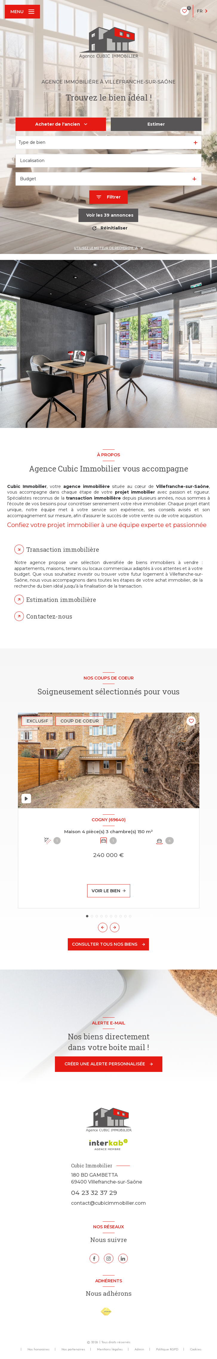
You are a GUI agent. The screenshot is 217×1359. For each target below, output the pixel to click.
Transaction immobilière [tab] (62, 549)
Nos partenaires (73, 1349)
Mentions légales (110, 1349)
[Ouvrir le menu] (22, 12)
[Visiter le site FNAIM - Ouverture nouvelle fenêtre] (106, 1312)
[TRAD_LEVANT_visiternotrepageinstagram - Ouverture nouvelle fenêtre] (108, 1258)
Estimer (156, 124)
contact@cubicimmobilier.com (108, 1203)
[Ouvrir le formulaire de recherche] (108, 197)
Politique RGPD (167, 1349)
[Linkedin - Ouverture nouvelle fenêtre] (123, 1258)
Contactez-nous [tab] (49, 616)
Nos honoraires (38, 1349)
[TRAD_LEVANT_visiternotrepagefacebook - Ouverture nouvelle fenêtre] (94, 1258)
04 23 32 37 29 (94, 1192)
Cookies (195, 1349)
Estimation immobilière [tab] (61, 599)
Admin (139, 1349)
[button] (114, 927)
